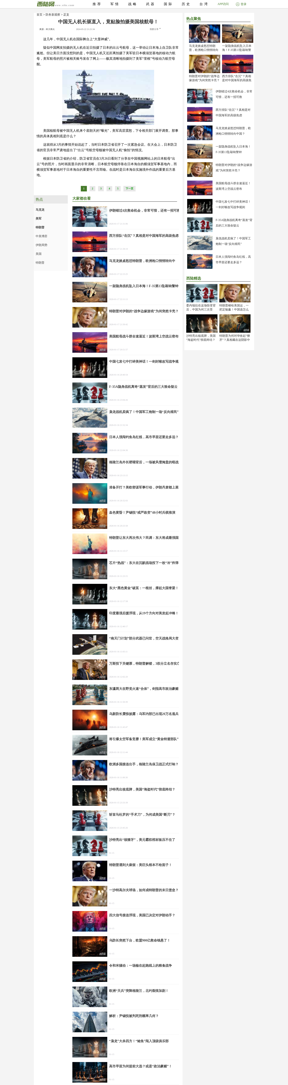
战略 (133, 4)
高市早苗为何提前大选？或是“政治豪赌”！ (140, 1066)
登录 (241, 4)
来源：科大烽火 (47, 29)
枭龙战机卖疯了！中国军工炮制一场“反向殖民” (144, 412)
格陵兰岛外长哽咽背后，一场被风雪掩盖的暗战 (144, 462)
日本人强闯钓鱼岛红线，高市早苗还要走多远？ (144, 437)
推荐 (97, 4)
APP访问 (223, 4)
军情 (115, 4)
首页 (39, 14)
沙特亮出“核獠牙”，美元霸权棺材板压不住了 (142, 840)
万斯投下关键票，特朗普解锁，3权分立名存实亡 (144, 663)
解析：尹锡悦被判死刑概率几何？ (134, 1016)
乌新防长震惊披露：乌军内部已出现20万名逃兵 (144, 714)
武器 (151, 4)
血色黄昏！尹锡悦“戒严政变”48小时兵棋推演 (142, 512)
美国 (39, 253)
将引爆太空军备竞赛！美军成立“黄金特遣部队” (144, 739)
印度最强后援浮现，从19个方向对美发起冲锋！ (144, 613)
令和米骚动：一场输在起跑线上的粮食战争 (140, 965)
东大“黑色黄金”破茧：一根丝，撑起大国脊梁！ (144, 588)
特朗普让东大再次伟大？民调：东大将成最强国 (144, 538)
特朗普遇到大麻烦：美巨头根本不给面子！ (140, 865)
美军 (39, 218)
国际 (168, 4)
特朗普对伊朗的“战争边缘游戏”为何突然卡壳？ (144, 311)
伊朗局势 (41, 245)
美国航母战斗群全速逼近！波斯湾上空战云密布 (144, 336)
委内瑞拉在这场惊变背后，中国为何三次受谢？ (201, 309)
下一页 (129, 188)
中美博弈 (41, 236)
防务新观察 (53, 14)
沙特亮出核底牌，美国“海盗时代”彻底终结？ (142, 789)
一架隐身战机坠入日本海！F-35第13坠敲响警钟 (236, 49)
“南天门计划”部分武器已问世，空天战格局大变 (144, 638)
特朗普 (40, 227)
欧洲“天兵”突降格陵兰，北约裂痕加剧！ (139, 991)
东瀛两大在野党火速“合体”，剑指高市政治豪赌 (144, 689)
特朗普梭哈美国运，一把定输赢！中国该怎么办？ (234, 309)
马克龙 (40, 209)
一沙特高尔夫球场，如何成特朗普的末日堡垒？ (144, 890)
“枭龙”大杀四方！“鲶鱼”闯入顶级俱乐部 (139, 1041)
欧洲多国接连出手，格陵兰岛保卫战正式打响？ (144, 764)
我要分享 (155, 29)
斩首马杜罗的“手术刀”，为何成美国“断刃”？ (142, 814)
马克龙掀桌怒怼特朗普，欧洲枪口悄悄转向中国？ (203, 49)
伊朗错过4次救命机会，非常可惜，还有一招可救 (144, 210)
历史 (186, 4)
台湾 (204, 4)
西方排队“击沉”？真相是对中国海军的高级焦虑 (236, 80)
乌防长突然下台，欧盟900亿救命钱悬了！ (139, 940)
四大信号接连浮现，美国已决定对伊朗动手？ (142, 915)
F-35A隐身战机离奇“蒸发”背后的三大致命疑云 (143, 387)
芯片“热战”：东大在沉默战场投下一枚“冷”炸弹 (144, 563)
